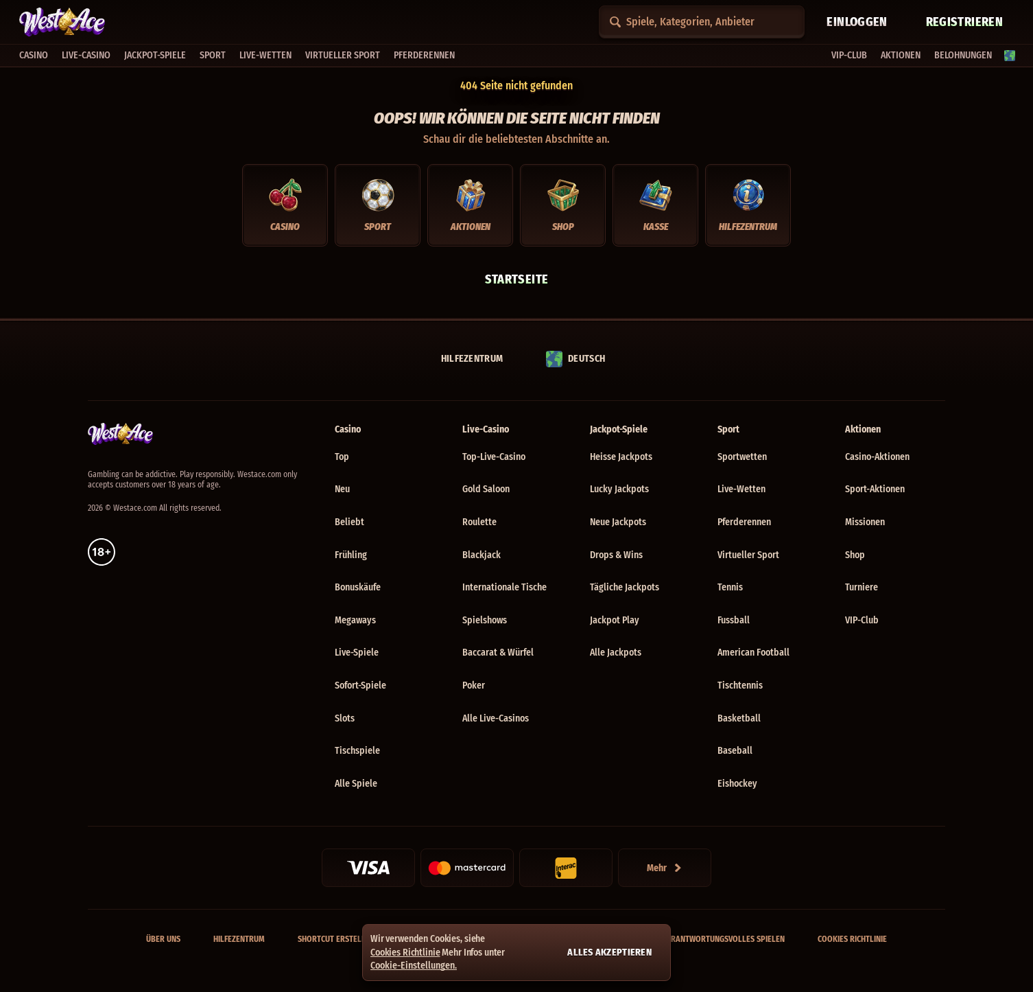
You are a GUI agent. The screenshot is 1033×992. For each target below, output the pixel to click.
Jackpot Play (614, 620)
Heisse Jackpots (621, 457)
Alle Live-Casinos (495, 718)
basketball (739, 718)
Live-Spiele (357, 652)
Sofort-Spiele (360, 685)
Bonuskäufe (358, 587)
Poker (473, 685)
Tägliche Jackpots (624, 587)
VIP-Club (862, 620)
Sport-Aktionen (875, 489)
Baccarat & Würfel (498, 652)
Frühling (351, 555)
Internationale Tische (504, 587)
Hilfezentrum (239, 939)
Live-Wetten (741, 489)
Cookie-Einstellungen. (413, 965)
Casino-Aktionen (877, 457)
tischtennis (740, 685)
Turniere (861, 587)
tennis (730, 587)
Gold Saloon (486, 489)
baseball (734, 751)
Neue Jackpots (618, 522)
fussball (733, 620)
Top (342, 457)
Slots (345, 718)
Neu (342, 489)
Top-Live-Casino (493, 457)
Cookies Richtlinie (852, 939)
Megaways (355, 620)
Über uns (163, 939)
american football (753, 652)
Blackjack (481, 555)
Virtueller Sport (748, 555)
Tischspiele (357, 751)
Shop (855, 555)
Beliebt (349, 522)
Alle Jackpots (615, 652)
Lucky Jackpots (619, 489)
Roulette (479, 522)
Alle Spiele (356, 783)
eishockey (737, 783)
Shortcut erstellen (336, 939)
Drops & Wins (616, 555)
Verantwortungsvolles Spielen (724, 939)
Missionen (865, 522)
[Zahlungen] (664, 868)
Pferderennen (744, 522)
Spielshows (484, 620)
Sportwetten (742, 457)
